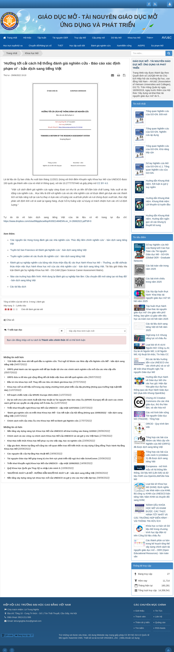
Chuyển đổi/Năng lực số (40, 45)
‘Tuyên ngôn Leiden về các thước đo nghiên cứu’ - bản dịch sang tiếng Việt (47, 256)
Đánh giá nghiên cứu (101, 45)
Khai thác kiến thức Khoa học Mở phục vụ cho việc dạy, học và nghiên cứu (44, 441)
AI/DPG (141, 45)
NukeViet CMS (75, 638)
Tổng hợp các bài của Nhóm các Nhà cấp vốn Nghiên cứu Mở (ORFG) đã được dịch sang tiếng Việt (152, 442)
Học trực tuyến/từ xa (13, 45)
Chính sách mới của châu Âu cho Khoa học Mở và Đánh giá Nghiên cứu (42, 421)
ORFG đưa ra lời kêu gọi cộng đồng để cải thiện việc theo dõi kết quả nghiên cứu (47, 377)
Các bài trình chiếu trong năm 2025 (155, 280)
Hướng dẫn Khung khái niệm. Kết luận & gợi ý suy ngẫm (157, 183)
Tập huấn (41, 37)
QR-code (7, 635)
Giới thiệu (139, 611)
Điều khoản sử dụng (130, 638)
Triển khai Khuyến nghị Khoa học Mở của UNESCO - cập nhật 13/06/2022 (43, 463)
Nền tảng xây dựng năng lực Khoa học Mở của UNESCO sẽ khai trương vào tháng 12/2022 (52, 431)
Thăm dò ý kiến (142, 622)
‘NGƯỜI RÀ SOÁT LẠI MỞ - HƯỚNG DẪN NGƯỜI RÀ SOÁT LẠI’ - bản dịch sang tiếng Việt (51, 473)
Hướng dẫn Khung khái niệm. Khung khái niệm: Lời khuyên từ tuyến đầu (158, 201)
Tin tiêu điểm (139, 237)
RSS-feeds (160, 628)
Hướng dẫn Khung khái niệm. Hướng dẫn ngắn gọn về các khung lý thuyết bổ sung (157, 220)
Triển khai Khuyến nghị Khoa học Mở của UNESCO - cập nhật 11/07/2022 (43, 408)
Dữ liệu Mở (116, 37)
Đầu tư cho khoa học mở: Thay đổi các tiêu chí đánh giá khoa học (40, 382)
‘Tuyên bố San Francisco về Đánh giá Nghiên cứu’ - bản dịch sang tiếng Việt (48, 250)
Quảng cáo (160, 622)
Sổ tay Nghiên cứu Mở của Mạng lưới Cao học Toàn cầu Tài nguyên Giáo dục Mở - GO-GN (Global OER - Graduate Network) (152, 252)
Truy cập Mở (80, 37)
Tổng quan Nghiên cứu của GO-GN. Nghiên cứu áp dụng (157, 131)
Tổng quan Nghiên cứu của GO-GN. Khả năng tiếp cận (157, 149)
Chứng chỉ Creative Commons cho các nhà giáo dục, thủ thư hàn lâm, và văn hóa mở (157, 403)
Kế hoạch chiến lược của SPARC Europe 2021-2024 (32, 395)
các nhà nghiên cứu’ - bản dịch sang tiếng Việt (80, 266)
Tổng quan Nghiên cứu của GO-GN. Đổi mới (157, 113)
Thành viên (140, 616)
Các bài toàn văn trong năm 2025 (157, 267)
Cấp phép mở (98, 37)
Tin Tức (158, 611)
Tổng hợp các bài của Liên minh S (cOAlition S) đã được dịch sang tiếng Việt (157, 457)
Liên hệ (158, 616)
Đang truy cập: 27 (24, 635)
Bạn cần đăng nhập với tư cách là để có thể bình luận (46, 340)
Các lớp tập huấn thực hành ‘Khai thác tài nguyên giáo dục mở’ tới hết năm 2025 (152, 296)
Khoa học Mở (134, 37)
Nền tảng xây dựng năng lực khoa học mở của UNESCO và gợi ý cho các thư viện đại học (51, 478)
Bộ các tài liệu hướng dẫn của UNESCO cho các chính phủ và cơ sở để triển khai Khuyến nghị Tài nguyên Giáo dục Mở (152, 365)
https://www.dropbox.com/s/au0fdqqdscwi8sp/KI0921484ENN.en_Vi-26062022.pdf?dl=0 (47, 221)
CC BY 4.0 (102, 183)
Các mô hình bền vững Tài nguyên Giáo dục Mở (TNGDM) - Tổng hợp (151, 415)
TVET (60, 45)
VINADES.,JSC (111, 638)
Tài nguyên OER (60, 37)
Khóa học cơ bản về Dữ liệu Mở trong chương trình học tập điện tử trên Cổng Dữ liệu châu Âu (152, 531)
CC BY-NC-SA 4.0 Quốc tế (136, 635)
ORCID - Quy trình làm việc (157, 425)
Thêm (149, 37)
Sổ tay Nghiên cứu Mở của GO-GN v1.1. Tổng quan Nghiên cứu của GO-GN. (157, 168)
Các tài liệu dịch (18, 286)
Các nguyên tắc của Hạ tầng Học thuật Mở (28, 453)
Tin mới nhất (139, 103)
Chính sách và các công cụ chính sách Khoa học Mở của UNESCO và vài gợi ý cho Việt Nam (53, 436)
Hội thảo (27, 37)
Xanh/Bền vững (124, 45)
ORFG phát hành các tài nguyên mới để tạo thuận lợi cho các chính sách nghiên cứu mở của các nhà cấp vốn (61, 369)
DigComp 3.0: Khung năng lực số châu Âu (156, 337)
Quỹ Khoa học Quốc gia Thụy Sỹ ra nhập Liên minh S (33, 468)
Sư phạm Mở (157, 45)
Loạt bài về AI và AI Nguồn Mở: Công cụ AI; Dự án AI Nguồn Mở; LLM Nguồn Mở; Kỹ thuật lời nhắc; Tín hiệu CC (152, 349)
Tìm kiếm (139, 628)
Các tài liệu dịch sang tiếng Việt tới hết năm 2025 (157, 326)
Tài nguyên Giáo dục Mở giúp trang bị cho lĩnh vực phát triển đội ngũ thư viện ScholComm (52, 458)
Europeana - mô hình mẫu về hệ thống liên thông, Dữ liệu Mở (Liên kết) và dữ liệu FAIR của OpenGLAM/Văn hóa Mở (151, 473)
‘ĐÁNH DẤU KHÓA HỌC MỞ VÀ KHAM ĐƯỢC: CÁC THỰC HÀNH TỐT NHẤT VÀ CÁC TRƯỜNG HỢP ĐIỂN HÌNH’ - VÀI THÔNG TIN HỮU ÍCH (151, 513)
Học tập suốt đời (77, 45)
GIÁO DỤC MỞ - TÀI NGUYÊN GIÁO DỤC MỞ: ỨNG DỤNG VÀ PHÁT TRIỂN (152, 64)
